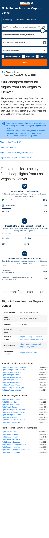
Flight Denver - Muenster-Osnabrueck (16, 450)
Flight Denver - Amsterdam (12, 439)
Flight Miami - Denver (10, 407)
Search (25, 63)
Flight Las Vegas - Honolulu (12, 377)
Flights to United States (28, 353)
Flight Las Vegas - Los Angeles (13, 370)
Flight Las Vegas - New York (12, 372)
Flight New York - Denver (11, 399)
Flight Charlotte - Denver (11, 422)
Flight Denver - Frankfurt (11, 452)
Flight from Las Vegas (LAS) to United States (16, 153)
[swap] (42, 30)
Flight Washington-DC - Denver (13, 410)
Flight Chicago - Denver (10, 402)
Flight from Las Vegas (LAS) (10, 142)
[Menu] (3, 3)
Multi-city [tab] (31, 20)
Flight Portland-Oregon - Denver (13, 412)
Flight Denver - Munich (10, 437)
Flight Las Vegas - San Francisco (14, 367)
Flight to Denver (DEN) (8, 147)
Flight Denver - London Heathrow (14, 444)
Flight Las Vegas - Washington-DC (14, 387)
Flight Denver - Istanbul (10, 434)
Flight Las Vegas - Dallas (11, 385)
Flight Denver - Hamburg (11, 447)
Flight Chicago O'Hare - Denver (13, 420)
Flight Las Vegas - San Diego (12, 380)
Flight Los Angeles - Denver (12, 415)
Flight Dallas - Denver (10, 417)
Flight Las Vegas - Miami (11, 375)
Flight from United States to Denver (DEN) (15, 158)
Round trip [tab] (7, 20)
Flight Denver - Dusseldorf (11, 442)
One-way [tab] (20, 20)
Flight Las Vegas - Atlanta (11, 390)
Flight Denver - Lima (9, 432)
